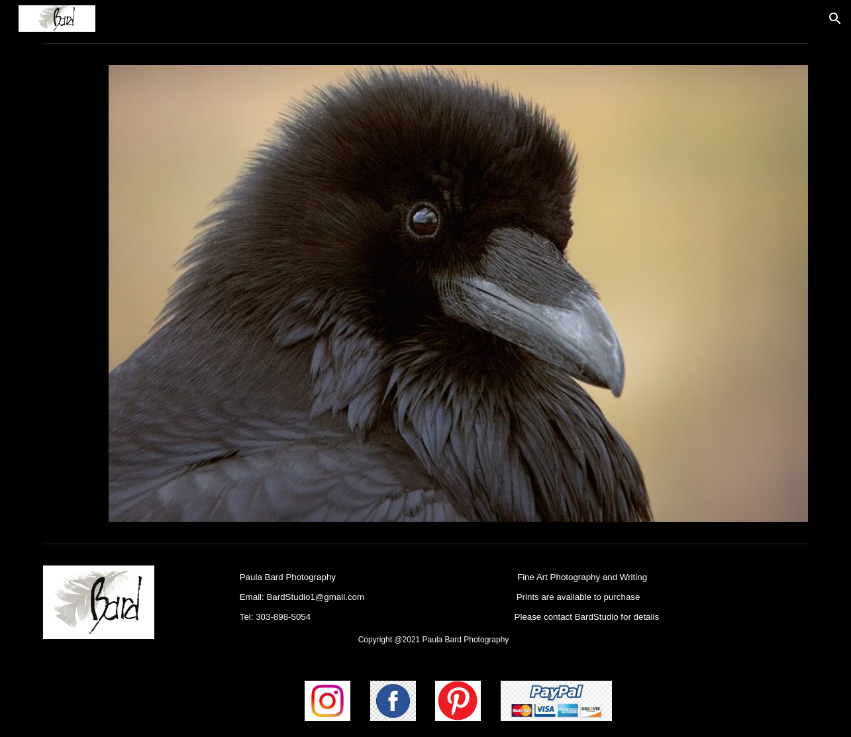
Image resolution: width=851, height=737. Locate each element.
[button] (835, 18)
